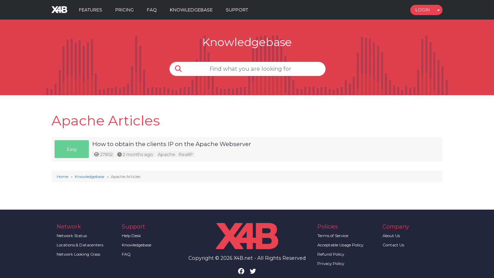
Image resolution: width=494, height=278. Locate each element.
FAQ (152, 9)
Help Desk (131, 235)
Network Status (72, 235)
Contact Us (393, 245)
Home (62, 176)
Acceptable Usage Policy (340, 245)
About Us (391, 235)
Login (422, 9)
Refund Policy (330, 254)
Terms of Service (332, 235)
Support (237, 9)
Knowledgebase (191, 9)
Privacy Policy (330, 263)
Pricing (124, 9)
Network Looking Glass (78, 254)
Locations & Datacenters (80, 245)
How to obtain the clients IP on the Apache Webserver (171, 144)
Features (90, 9)
